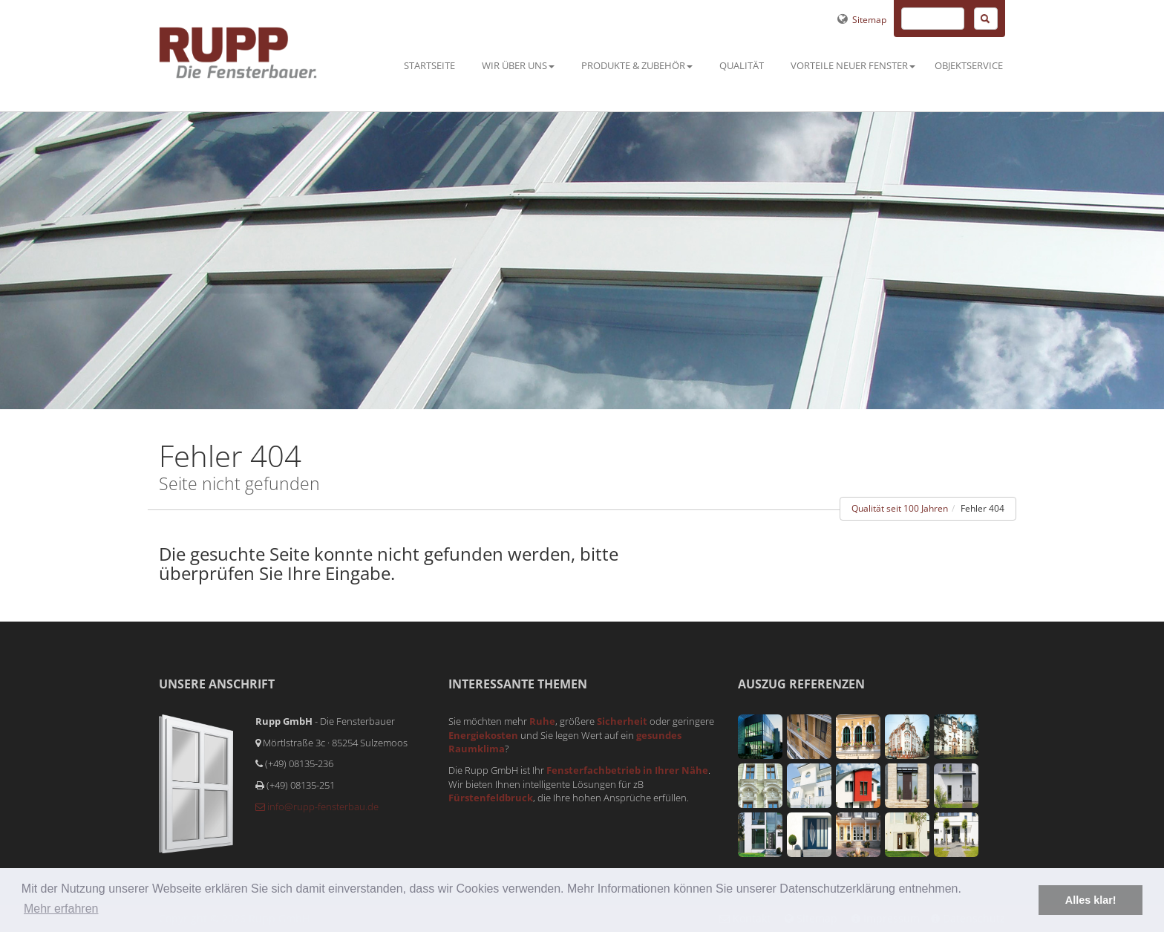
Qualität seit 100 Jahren (899, 508)
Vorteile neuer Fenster (853, 65)
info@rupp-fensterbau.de (317, 806)
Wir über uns (518, 65)
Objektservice (969, 65)
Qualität (741, 65)
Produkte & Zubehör (637, 65)
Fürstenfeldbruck (490, 797)
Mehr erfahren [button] (61, 908)
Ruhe (542, 721)
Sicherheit (622, 721)
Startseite (429, 65)
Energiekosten (483, 735)
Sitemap (859, 19)
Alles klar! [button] (1090, 900)
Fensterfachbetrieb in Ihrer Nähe (627, 770)
